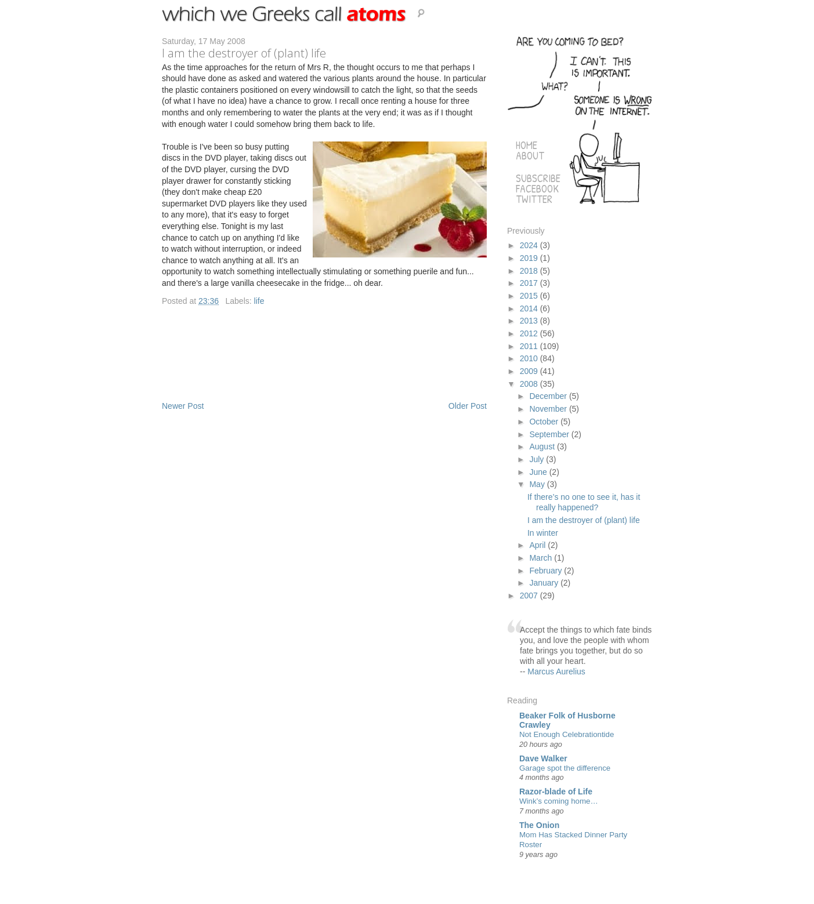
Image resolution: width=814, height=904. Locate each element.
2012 (530, 333)
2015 (530, 295)
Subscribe (538, 178)
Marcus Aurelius (556, 671)
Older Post (467, 406)
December (549, 396)
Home (526, 145)
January (544, 582)
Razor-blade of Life (555, 791)
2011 (530, 346)
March (541, 557)
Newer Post (183, 406)
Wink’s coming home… (558, 801)
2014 (530, 308)
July (537, 459)
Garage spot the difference (564, 768)
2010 (530, 358)
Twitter (534, 199)
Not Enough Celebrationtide (566, 734)
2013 (530, 320)
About (530, 155)
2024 (530, 245)
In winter (542, 533)
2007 (530, 595)
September (550, 434)
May (538, 484)
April (538, 545)
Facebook (537, 188)
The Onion (539, 825)
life (259, 301)
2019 (530, 258)
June (539, 472)
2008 (530, 384)
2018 (530, 270)
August (542, 446)
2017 (530, 283)
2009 (530, 371)
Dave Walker (543, 758)
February (546, 570)
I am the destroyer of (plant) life (583, 520)
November (549, 408)
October (544, 421)
